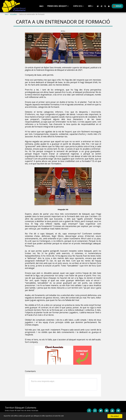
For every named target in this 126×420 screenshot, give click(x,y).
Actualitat (13, 14)
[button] (58, 6)
